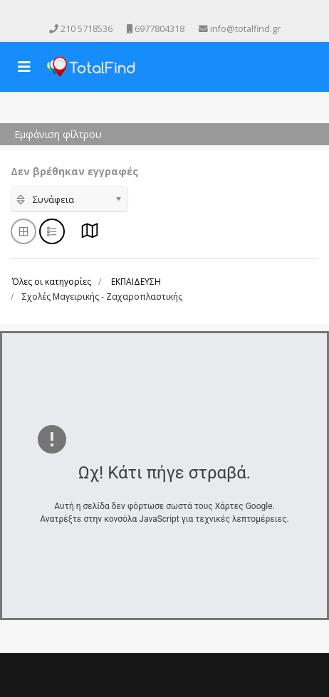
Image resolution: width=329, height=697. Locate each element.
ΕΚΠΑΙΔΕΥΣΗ (136, 282)
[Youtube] (155, 13)
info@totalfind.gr (245, 29)
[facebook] (135, 13)
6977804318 (159, 29)
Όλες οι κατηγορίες (51, 282)
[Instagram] (174, 13)
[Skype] (194, 13)
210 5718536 (87, 29)
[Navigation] (24, 67)
